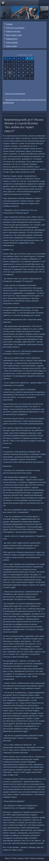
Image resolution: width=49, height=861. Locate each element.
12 (32, 65)
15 (14, 69)
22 (14, 72)
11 (27, 65)
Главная (9, 24)
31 (23, 76)
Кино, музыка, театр (14, 35)
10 (23, 65)
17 (23, 69)
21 (9, 72)
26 (32, 72)
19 (32, 69)
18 (27, 69)
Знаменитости (11, 39)
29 (14, 76)
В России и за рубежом (15, 28)
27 (5, 76)
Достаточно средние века (15, 94)
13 (5, 69)
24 (23, 72)
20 (5, 72)
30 (18, 76)
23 (18, 72)
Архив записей (12, 42)
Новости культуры (13, 31)
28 (9, 76)
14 (9, 69)
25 (27, 72)
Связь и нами (11, 46)
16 (18, 69)
